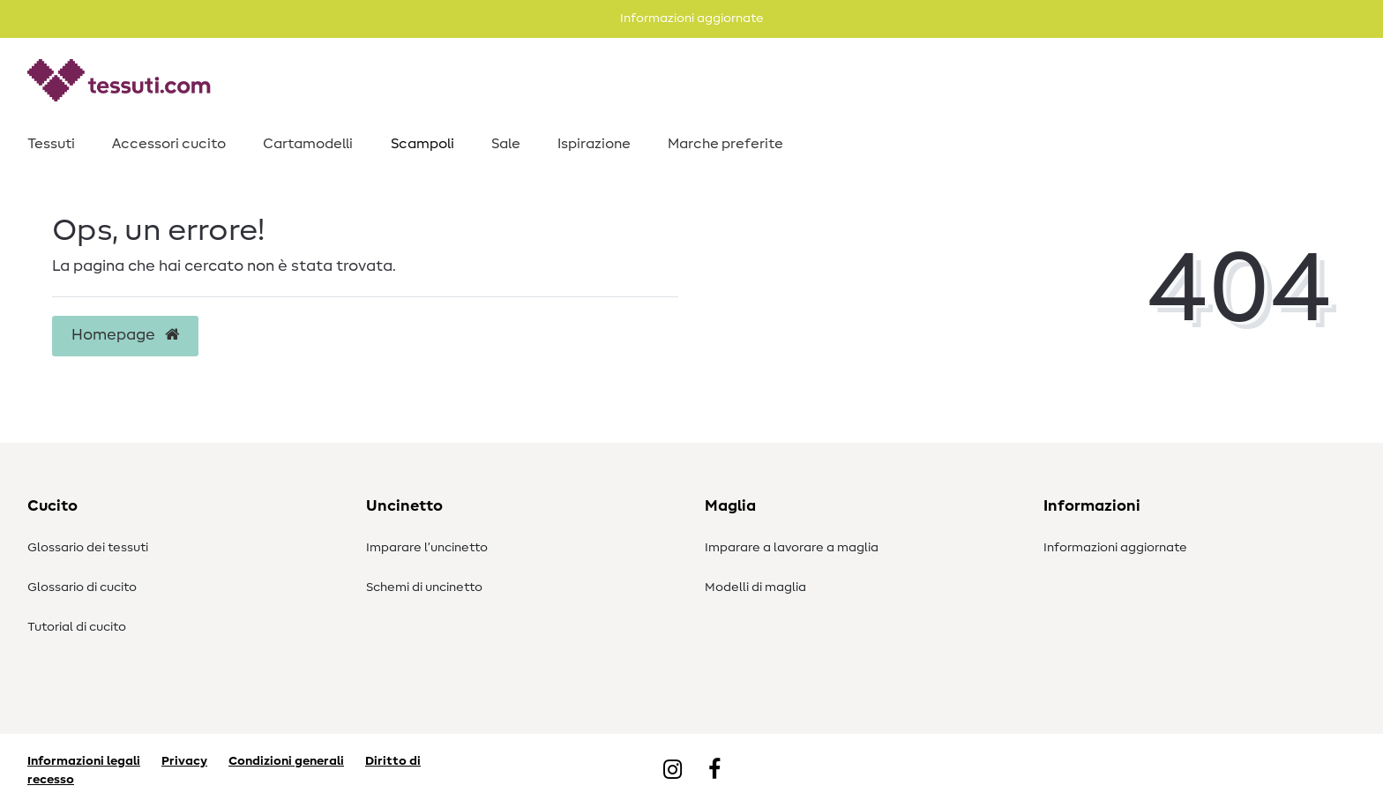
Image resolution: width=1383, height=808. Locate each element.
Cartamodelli (308, 144)
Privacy (184, 761)
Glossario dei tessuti (87, 548)
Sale (505, 144)
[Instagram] (672, 771)
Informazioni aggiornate (1115, 548)
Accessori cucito (169, 144)
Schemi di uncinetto (424, 587)
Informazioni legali (83, 761)
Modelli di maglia (755, 587)
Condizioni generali (286, 761)
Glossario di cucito (82, 587)
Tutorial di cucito (76, 627)
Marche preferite (725, 144)
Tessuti (51, 144)
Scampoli (422, 144)
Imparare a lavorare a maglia (791, 548)
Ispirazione (594, 144)
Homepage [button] (125, 335)
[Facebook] (714, 771)
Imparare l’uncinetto (427, 548)
